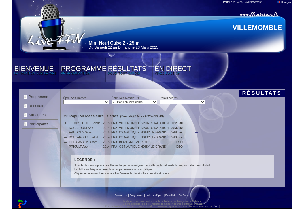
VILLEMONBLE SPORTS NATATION (144, 123)
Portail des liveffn (233, 2)
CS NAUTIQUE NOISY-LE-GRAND (142, 132)
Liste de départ (154, 195)
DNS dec (176, 132)
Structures (37, 115)
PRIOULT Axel (78, 146)
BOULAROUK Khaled (83, 137)
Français (284, 2)
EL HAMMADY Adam (83, 142)
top (216, 206)
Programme (38, 97)
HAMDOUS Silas (80, 132)
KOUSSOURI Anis (81, 127)
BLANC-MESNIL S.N (133, 142)
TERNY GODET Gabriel (85, 123)
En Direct (184, 195)
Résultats (36, 106)
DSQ (179, 142)
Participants (38, 124)
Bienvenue (121, 195)
